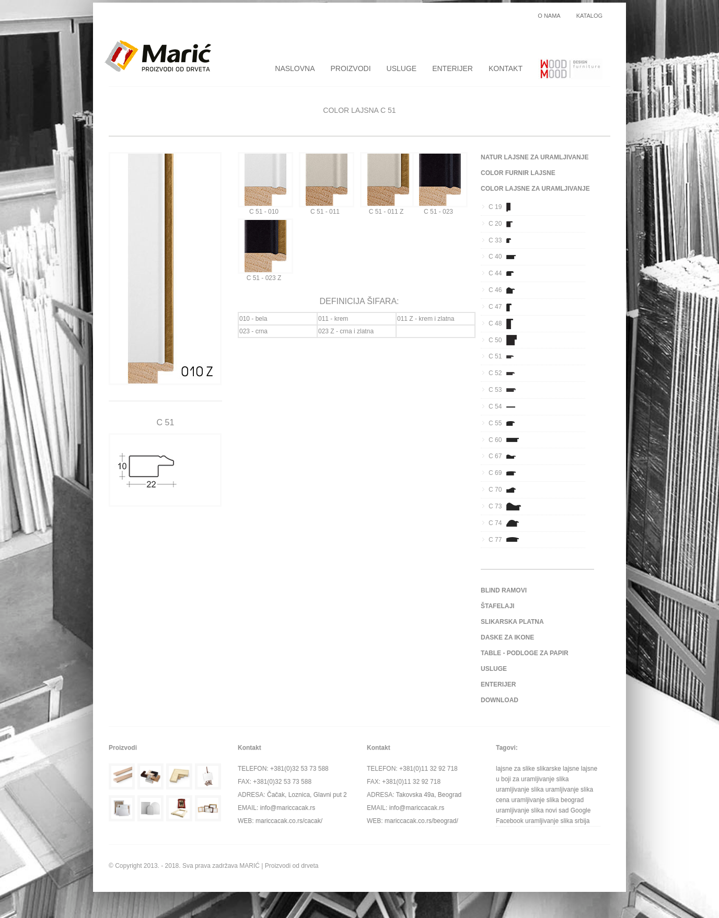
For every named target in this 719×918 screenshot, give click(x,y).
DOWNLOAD (499, 700)
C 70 (505, 489)
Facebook (510, 820)
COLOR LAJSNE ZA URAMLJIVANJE (535, 188)
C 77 (505, 539)
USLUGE (402, 68)
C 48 (505, 323)
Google (581, 810)
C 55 (505, 423)
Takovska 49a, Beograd (428, 794)
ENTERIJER (452, 68)
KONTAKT (506, 68)
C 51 (505, 356)
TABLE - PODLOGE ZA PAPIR (525, 653)
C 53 (505, 389)
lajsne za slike (515, 768)
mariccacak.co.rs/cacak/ (289, 820)
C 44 (505, 273)
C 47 (505, 306)
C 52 (505, 373)
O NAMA (549, 16)
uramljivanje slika (519, 789)
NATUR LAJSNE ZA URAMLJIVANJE (534, 157)
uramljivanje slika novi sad (532, 810)
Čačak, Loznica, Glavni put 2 (307, 794)
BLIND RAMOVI (504, 590)
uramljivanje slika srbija (557, 820)
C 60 (505, 440)
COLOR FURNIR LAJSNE (518, 173)
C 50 (505, 340)
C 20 (505, 223)
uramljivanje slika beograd (547, 800)
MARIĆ (249, 865)
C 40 (505, 256)
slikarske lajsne (558, 768)
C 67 (505, 456)
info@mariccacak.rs (288, 807)
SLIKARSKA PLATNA (512, 621)
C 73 (505, 506)
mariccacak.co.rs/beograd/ (421, 820)
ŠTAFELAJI (497, 606)
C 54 (505, 406)
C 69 (505, 473)
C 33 (505, 240)
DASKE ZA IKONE (507, 637)
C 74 (505, 523)
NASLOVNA (295, 68)
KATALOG (589, 16)
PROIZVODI (351, 68)
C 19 (505, 207)
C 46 (505, 290)
